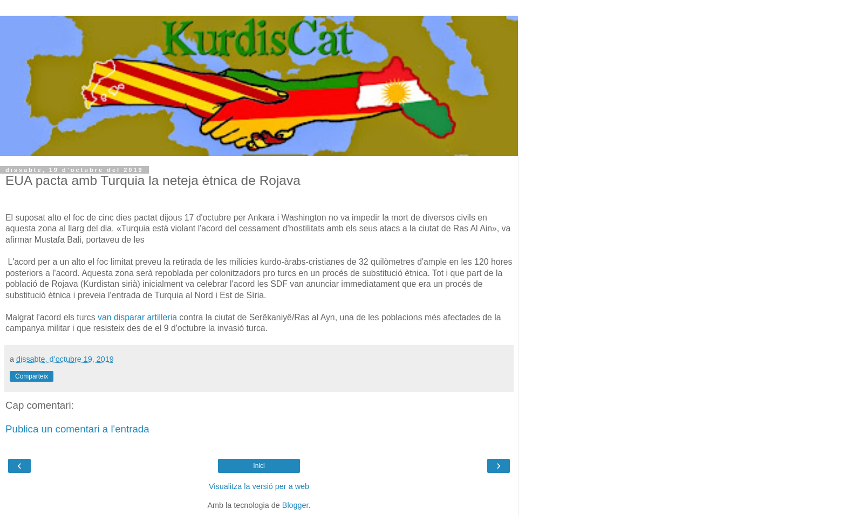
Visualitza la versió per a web (259, 486)
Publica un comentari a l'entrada (77, 429)
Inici (258, 466)
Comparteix (31, 376)
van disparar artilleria (137, 317)
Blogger (295, 505)
